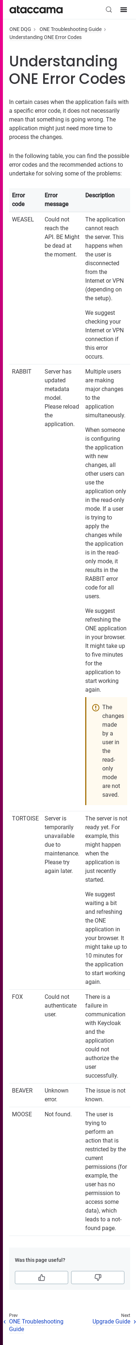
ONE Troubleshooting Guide (71, 29)
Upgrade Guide (111, 1321)
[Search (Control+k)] (108, 9)
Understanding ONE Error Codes (45, 37)
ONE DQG (20, 29)
